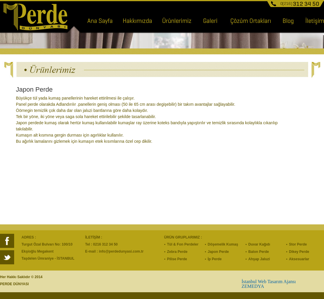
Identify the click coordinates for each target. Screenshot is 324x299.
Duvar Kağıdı (259, 244)
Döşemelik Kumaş (223, 244)
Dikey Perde (299, 252)
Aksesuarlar (299, 259)
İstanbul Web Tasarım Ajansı (269, 281)
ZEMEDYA (253, 286)
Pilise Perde (177, 259)
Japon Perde (218, 252)
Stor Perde (298, 244)
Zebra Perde (177, 252)
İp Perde (214, 259)
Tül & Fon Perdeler (183, 244)
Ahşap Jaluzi (259, 259)
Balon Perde (258, 252)
